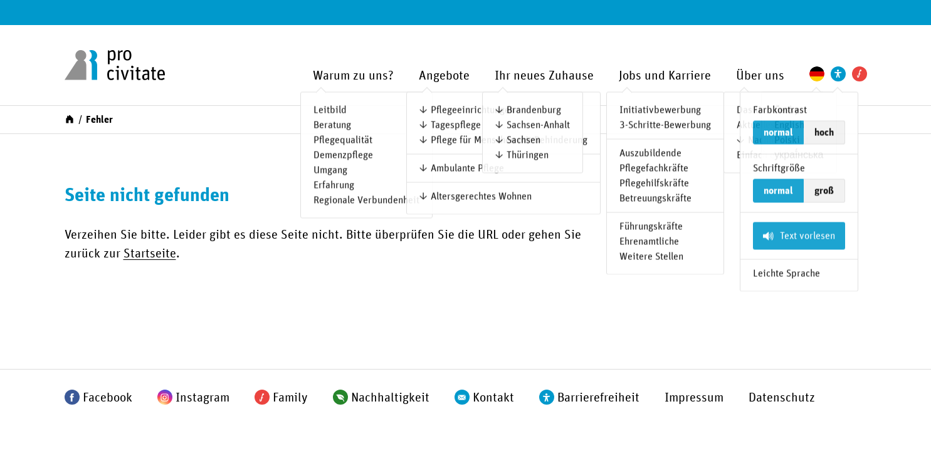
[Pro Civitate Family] (859, 73)
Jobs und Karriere (665, 76)
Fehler (99, 120)
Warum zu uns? (353, 76)
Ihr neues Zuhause (544, 76)
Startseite (150, 253)
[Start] (70, 118)
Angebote (444, 76)
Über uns (760, 76)
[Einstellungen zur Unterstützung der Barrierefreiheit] (838, 73)
